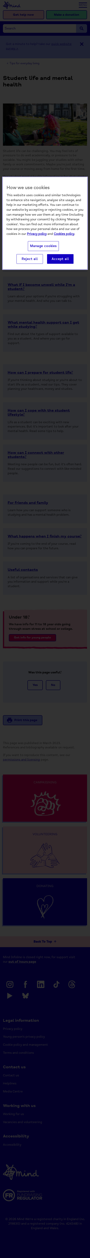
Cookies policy (64, 234)
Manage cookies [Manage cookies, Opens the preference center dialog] (43, 246)
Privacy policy (37, 234)
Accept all (60, 259)
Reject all (30, 259)
